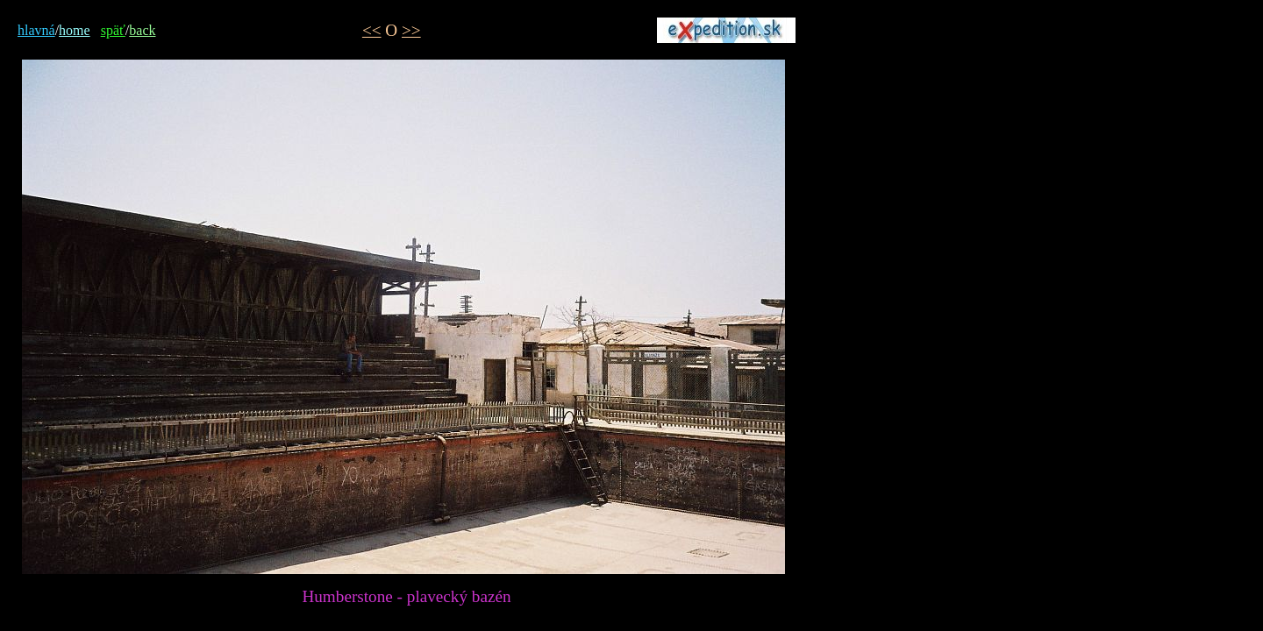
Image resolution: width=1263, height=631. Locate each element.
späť (113, 30)
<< (372, 30)
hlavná (36, 30)
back (142, 30)
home (74, 30)
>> (411, 30)
